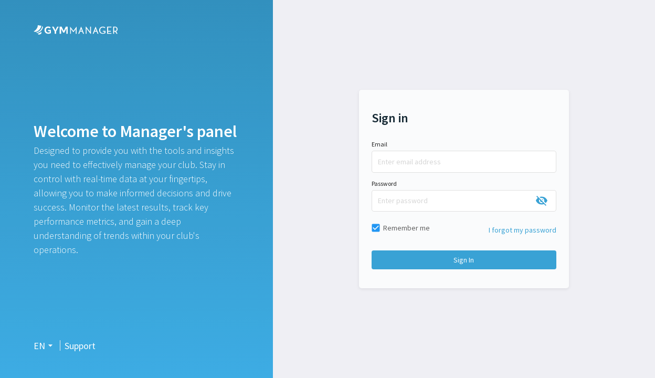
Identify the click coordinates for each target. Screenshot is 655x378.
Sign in (464, 259)
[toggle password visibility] (542, 200)
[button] (45, 346)
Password (384, 183)
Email (379, 144)
